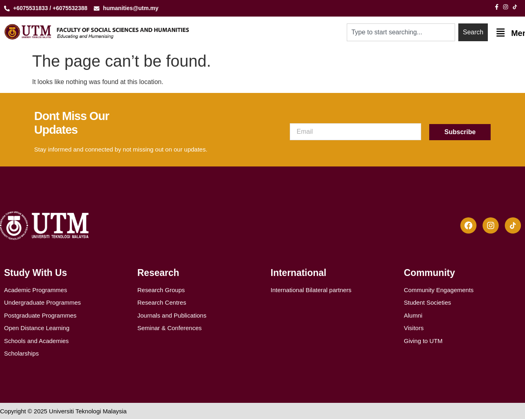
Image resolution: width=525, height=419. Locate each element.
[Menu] (500, 32)
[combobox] (401, 32)
